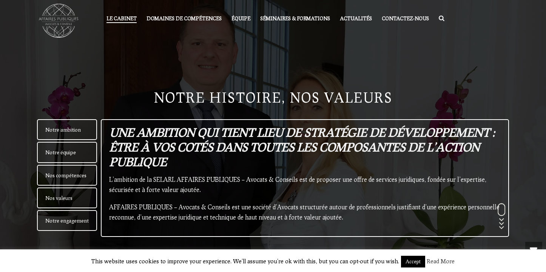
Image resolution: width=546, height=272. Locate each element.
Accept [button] (413, 261)
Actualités (356, 18)
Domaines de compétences (184, 18)
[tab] (67, 129)
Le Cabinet (121, 18)
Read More (441, 261)
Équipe (240, 18)
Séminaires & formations (295, 18)
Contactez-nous (405, 18)
